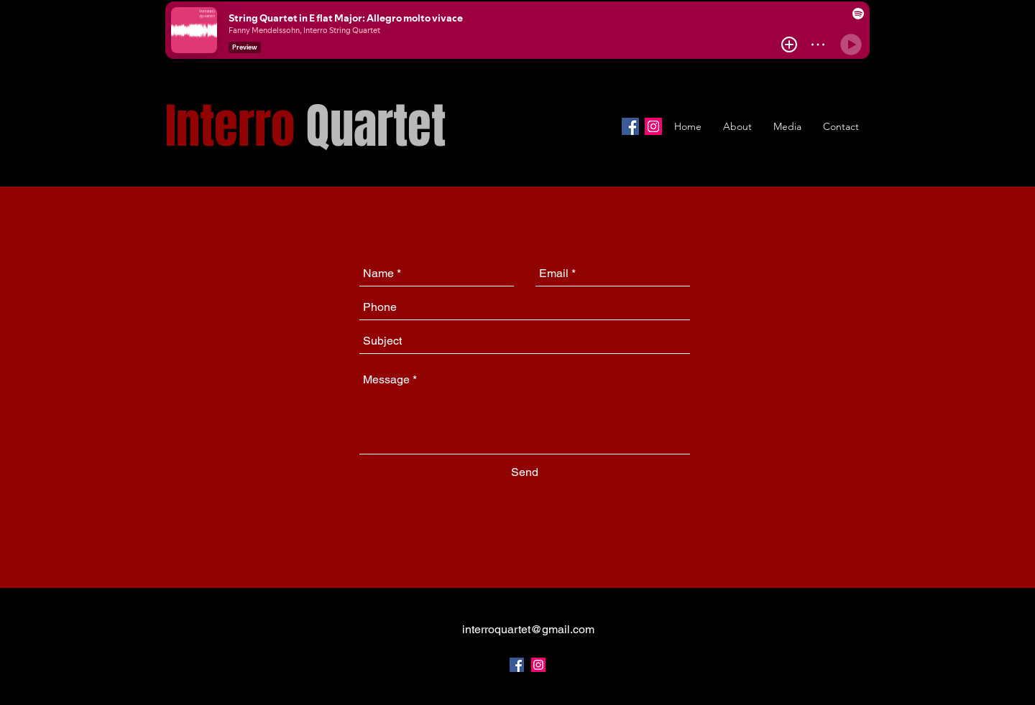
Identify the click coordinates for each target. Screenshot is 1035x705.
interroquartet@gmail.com (528, 629)
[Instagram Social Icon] (538, 665)
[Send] (524, 472)
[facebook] (517, 665)
